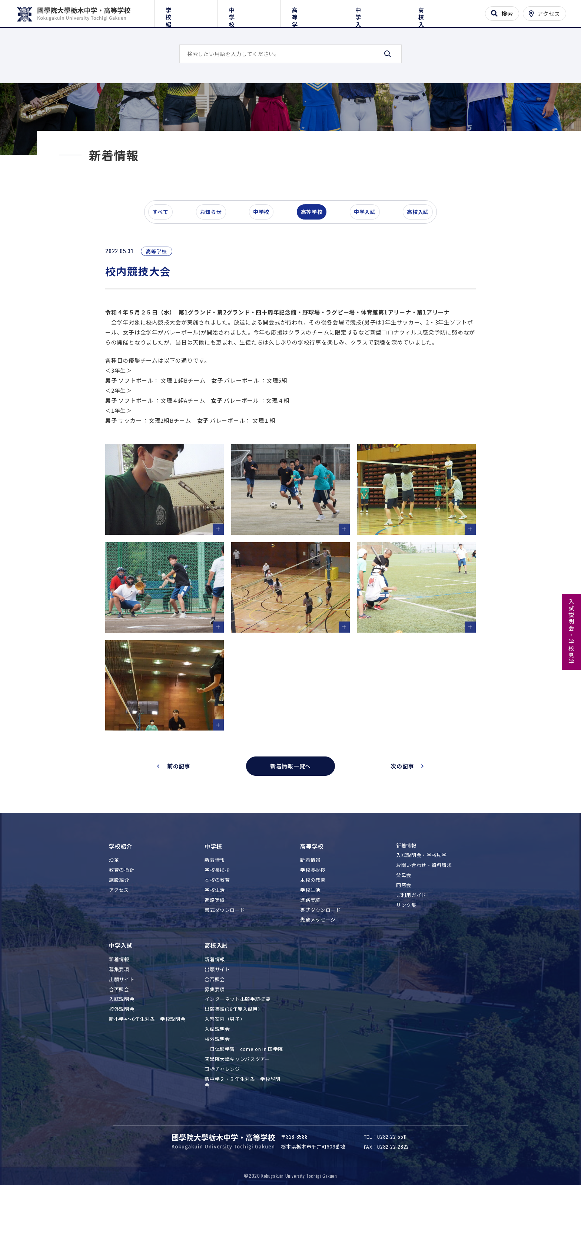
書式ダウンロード (225, 956)
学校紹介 (185, 12)
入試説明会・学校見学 (571, 632)
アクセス (119, 936)
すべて (164, 257)
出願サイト (121, 1025)
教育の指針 (121, 916)
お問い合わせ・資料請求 (424, 911)
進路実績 (215, 946)
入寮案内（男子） (225, 1065)
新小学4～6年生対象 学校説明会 (147, 1065)
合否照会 (119, 1035)
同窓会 (403, 931)
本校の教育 (217, 926)
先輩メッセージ (318, 966)
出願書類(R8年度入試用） (234, 1055)
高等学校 (312, 12)
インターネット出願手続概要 (237, 1045)
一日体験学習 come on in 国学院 (244, 1095)
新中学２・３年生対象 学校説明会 (242, 1128)
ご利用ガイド (411, 941)
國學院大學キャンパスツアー (237, 1105)
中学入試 (375, 12)
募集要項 (119, 1015)
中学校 (249, 12)
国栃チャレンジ (222, 1115)
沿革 (114, 906)
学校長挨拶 (217, 916)
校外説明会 (121, 1055)
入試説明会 (121, 1045)
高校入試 (438, 12)
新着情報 (215, 906)
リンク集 (406, 951)
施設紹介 (119, 926)
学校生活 (215, 936)
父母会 (403, 921)
